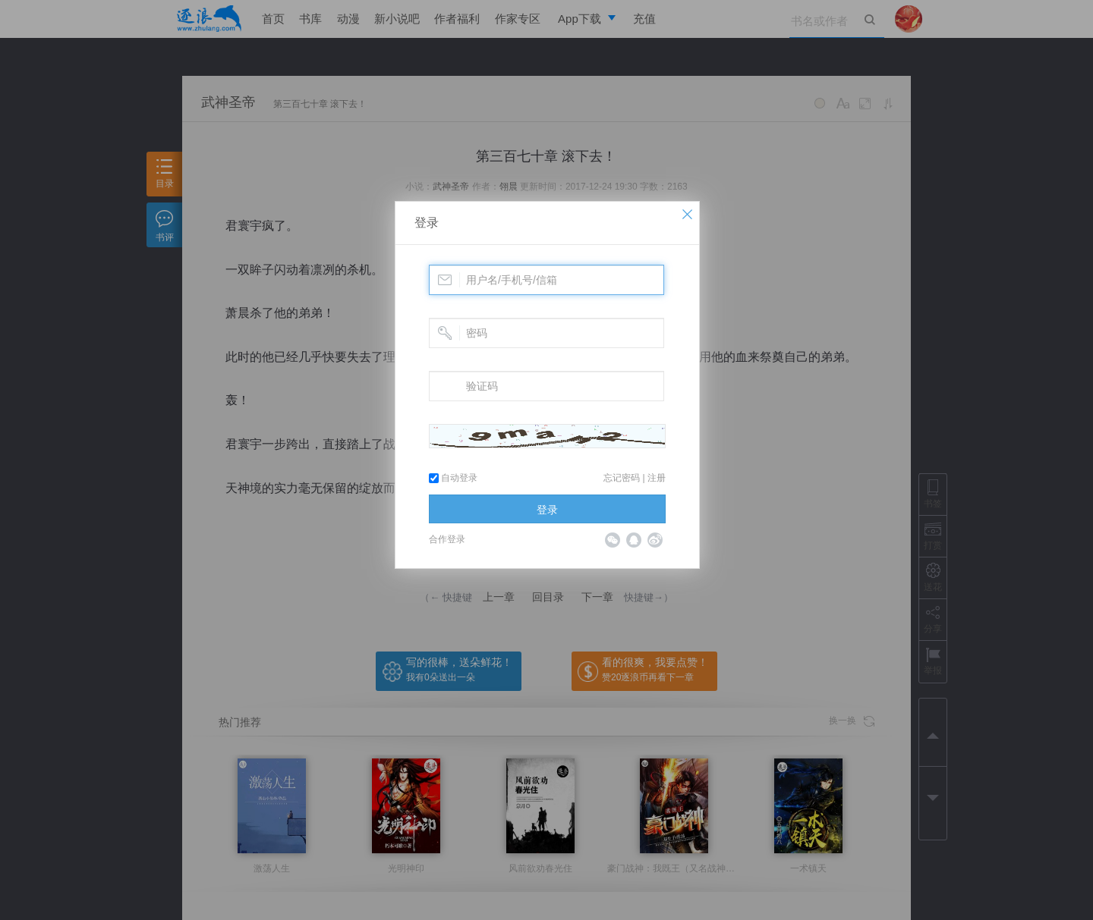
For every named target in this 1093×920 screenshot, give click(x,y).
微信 (612, 540)
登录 (426, 222)
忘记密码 (621, 478)
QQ (633, 540)
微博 (655, 540)
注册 (656, 478)
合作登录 (447, 539)
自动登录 (453, 478)
